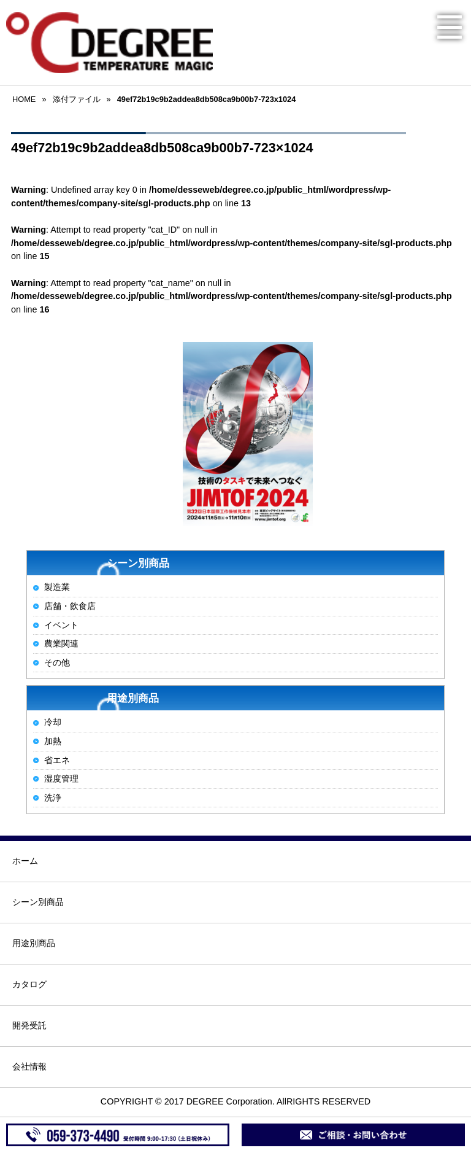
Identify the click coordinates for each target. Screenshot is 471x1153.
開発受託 (29, 1025)
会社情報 (29, 1066)
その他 (57, 662)
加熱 (52, 741)
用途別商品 (33, 943)
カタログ (29, 984)
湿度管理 (61, 778)
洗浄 (52, 797)
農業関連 (61, 643)
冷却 (52, 722)
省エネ (57, 760)
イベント (61, 625)
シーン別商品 (38, 902)
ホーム (25, 861)
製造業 (57, 587)
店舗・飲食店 (70, 606)
